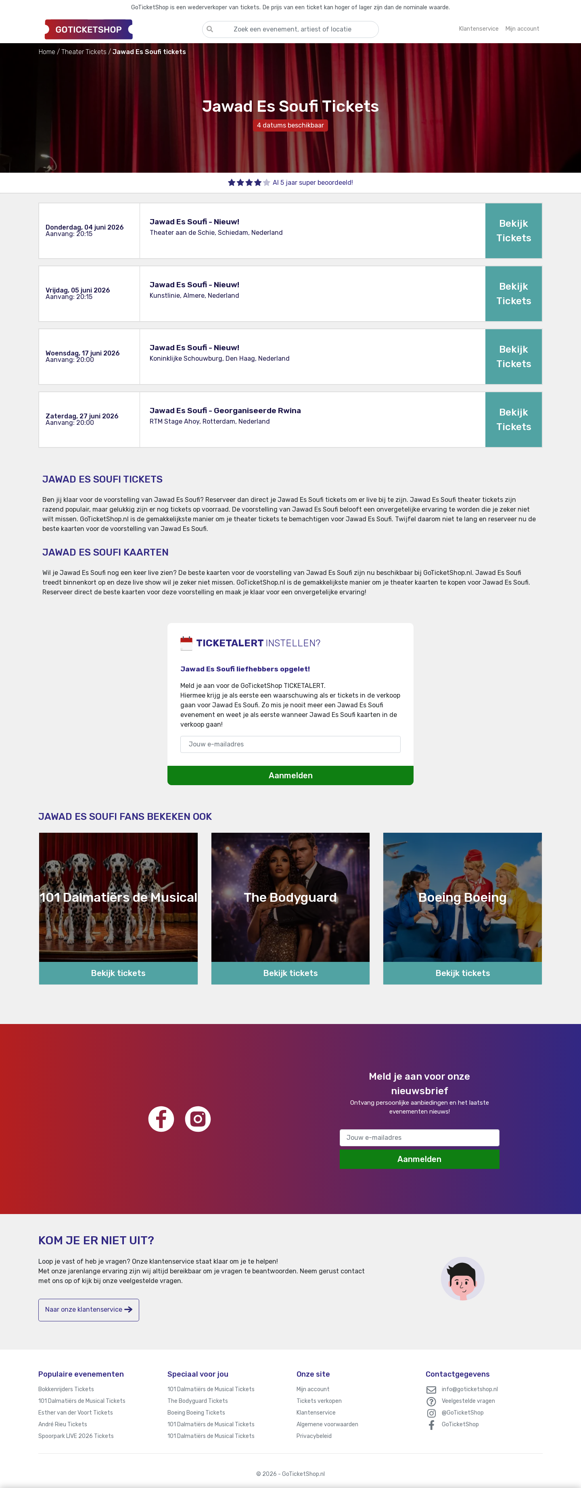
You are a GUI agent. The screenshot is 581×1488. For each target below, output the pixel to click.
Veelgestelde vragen (468, 1401)
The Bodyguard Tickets (197, 1401)
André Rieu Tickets (62, 1424)
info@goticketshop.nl (470, 1389)
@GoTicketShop (463, 1412)
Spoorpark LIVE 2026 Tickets (76, 1436)
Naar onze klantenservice (88, 1309)
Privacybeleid (314, 1436)
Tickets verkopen (319, 1401)
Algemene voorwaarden (327, 1424)
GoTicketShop (460, 1424)
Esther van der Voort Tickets (75, 1412)
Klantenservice (316, 1412)
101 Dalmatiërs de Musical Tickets (81, 1401)
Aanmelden (291, 775)
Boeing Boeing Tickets (196, 1412)
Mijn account (313, 1389)
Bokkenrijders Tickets (66, 1389)
